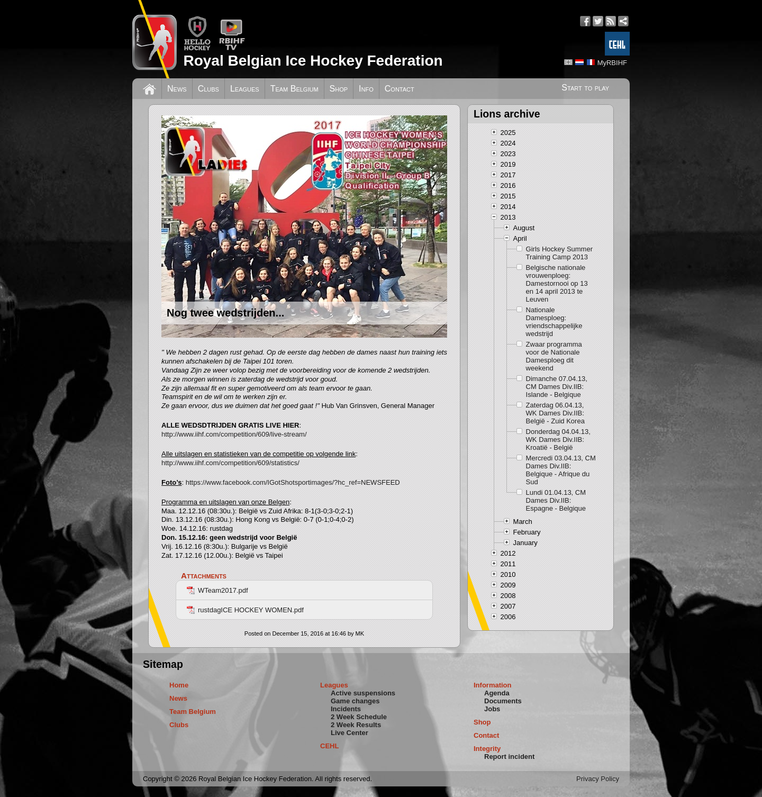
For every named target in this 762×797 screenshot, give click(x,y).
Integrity (487, 749)
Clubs (208, 88)
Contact (399, 88)
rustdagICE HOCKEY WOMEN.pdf (245, 610)
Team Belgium (294, 88)
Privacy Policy (597, 779)
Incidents (346, 709)
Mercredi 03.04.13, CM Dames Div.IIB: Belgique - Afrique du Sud (561, 470)
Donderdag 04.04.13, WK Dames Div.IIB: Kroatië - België (558, 439)
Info (366, 88)
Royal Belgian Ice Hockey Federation (312, 60)
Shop (339, 88)
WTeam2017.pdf (217, 590)
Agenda (497, 693)
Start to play (585, 87)
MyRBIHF (612, 63)
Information (493, 685)
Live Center (349, 733)
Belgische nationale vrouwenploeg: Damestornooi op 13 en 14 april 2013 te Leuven (557, 283)
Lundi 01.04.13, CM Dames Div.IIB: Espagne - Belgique (556, 500)
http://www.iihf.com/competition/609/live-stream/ (234, 434)
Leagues (244, 88)
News (177, 88)
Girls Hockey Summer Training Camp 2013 (559, 253)
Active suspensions (363, 693)
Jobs (492, 709)
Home (178, 685)
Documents (503, 701)
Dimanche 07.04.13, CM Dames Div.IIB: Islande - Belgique (556, 386)
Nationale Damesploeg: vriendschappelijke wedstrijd (554, 322)
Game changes (355, 701)
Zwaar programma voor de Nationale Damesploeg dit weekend (554, 356)
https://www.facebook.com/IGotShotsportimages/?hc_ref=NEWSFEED (293, 482)
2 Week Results (356, 725)
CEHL (329, 746)
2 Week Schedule (359, 717)
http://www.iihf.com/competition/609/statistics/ (230, 463)
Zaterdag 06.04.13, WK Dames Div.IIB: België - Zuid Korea (555, 413)
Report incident (509, 756)
